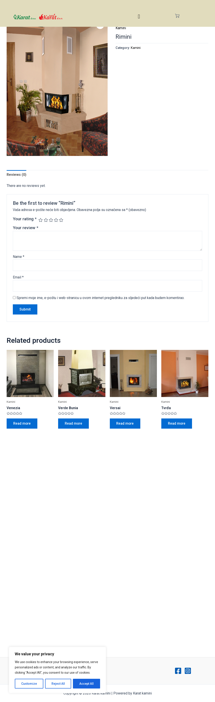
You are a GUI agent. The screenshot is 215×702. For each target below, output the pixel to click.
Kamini (121, 28)
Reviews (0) (16, 175)
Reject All (58, 683)
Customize (29, 683)
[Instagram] (187, 670)
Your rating (24, 218)
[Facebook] (178, 670)
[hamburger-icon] (139, 16)
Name (18, 257)
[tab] (16, 174)
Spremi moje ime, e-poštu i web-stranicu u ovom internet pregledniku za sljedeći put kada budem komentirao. (101, 298)
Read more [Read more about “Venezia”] (22, 423)
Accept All (86, 683)
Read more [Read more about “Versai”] (125, 423)
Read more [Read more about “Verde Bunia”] (73, 423)
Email (18, 277)
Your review (25, 227)
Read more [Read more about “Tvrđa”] (177, 423)
